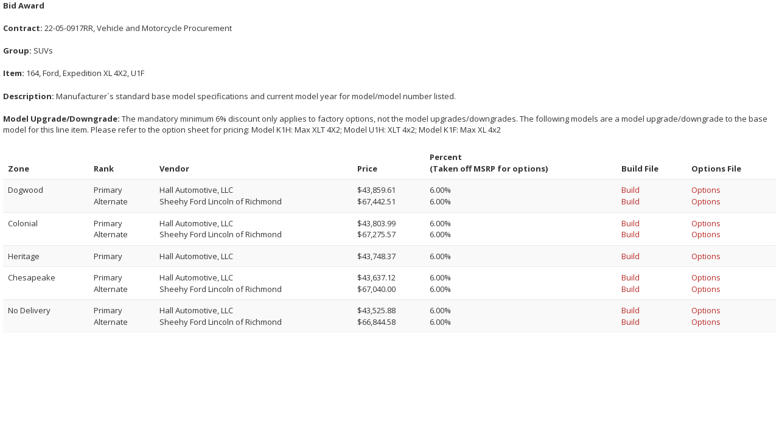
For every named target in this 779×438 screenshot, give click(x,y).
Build (630, 189)
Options (706, 189)
